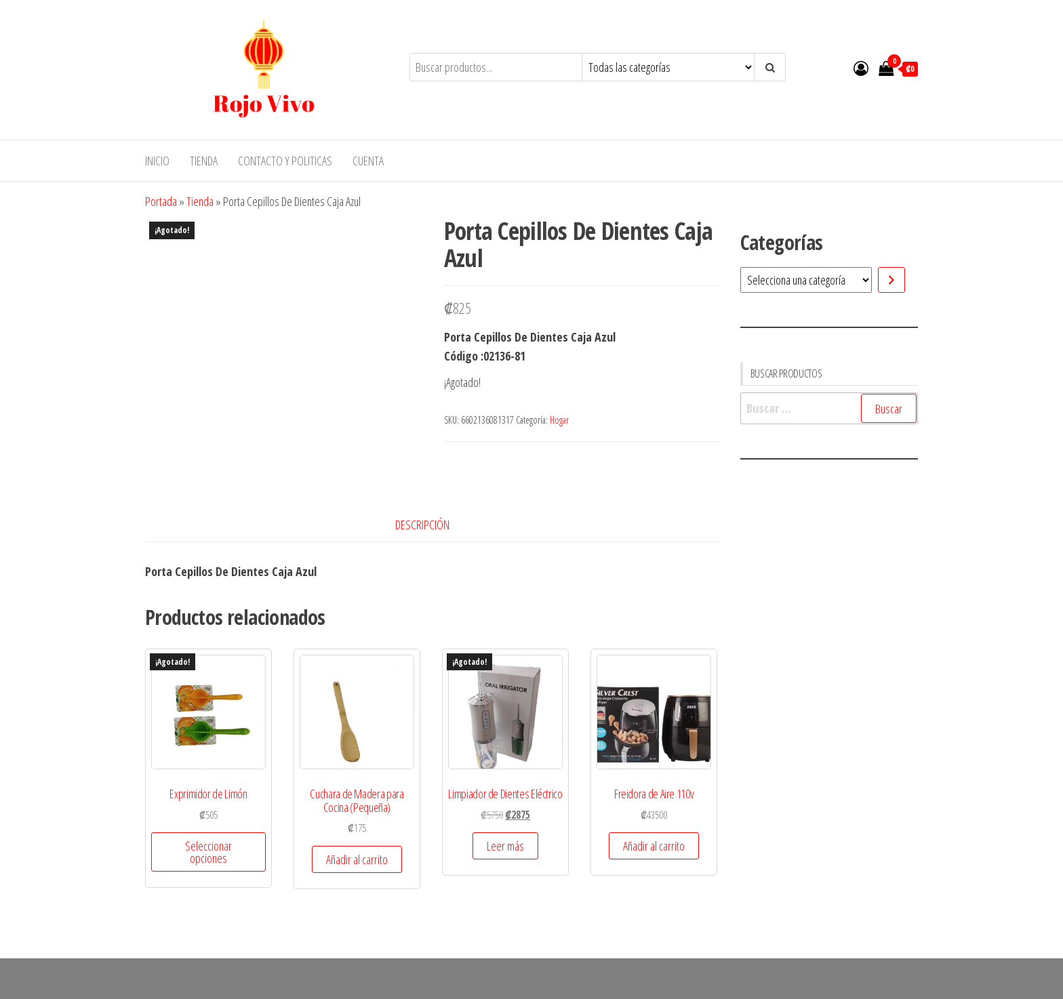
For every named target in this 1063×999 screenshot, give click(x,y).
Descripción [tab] (422, 524)
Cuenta (368, 160)
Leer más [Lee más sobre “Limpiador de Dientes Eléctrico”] (505, 846)
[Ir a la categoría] (891, 280)
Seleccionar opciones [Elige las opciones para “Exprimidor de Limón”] (208, 852)
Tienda (204, 160)
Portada (161, 201)
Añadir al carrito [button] (357, 859)
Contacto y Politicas (285, 160)
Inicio (157, 160)
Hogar (559, 419)
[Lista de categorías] (806, 280)
